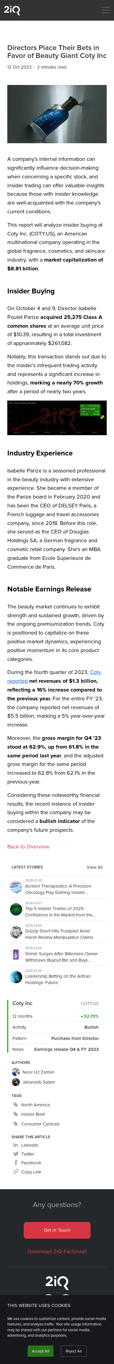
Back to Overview (28, 847)
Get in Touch (57, 1230)
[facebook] (27, 1163)
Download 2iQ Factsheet (57, 1251)
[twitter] (23, 1154)
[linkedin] (25, 1145)
